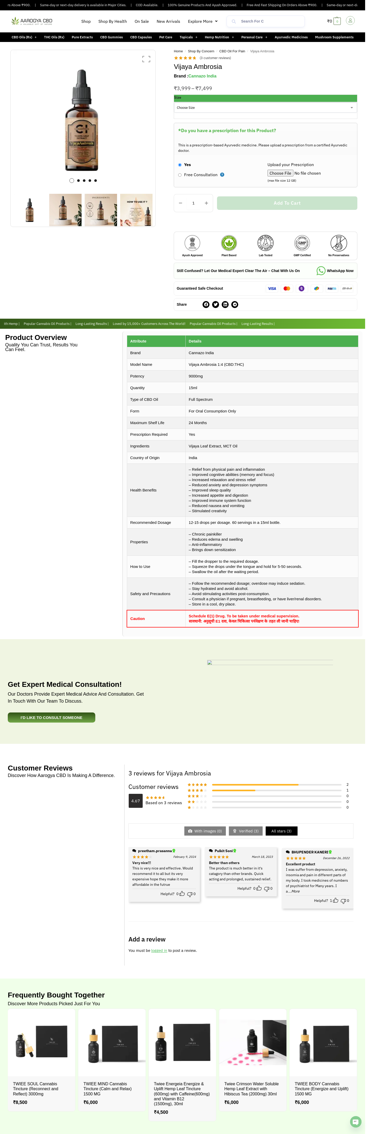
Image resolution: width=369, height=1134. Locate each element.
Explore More (203, 21)
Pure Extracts (82, 37)
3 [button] (84, 180)
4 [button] (90, 180)
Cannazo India (202, 76)
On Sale (142, 21)
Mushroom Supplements (334, 37)
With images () (207, 831)
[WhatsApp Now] (321, 271)
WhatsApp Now (340, 271)
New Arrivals (168, 21)
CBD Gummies (111, 37)
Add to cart (287, 203)
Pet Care (165, 37)
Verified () (248, 831)
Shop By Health (112, 21)
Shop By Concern (201, 51)
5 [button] (95, 180)
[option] (83, 119)
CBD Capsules (141, 37)
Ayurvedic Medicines (291, 37)
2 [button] (78, 180)
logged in (159, 950)
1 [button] (71, 180)
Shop (86, 21)
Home (178, 51)
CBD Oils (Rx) (24, 37)
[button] (202, 21)
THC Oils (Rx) (54, 37)
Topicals (188, 37)
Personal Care (254, 37)
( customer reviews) (215, 58)
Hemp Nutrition (219, 37)
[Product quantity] (193, 203)
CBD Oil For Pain (232, 51)
